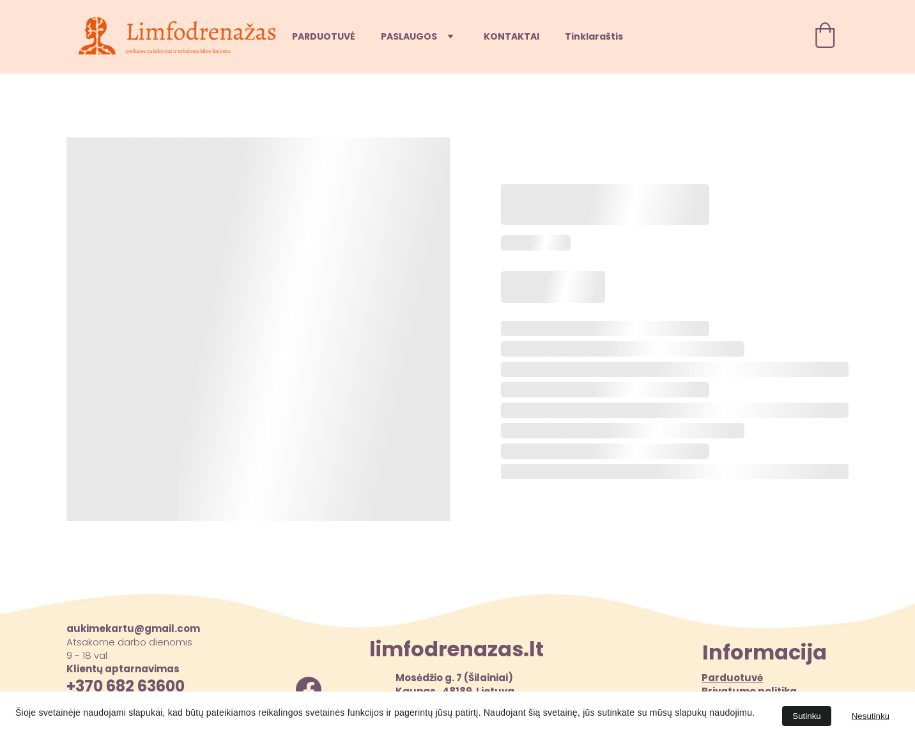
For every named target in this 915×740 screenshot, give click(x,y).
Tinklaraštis (594, 36)
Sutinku (806, 716)
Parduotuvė (732, 677)
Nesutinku (870, 716)
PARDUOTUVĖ (323, 36)
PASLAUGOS (409, 36)
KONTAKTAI (511, 36)
